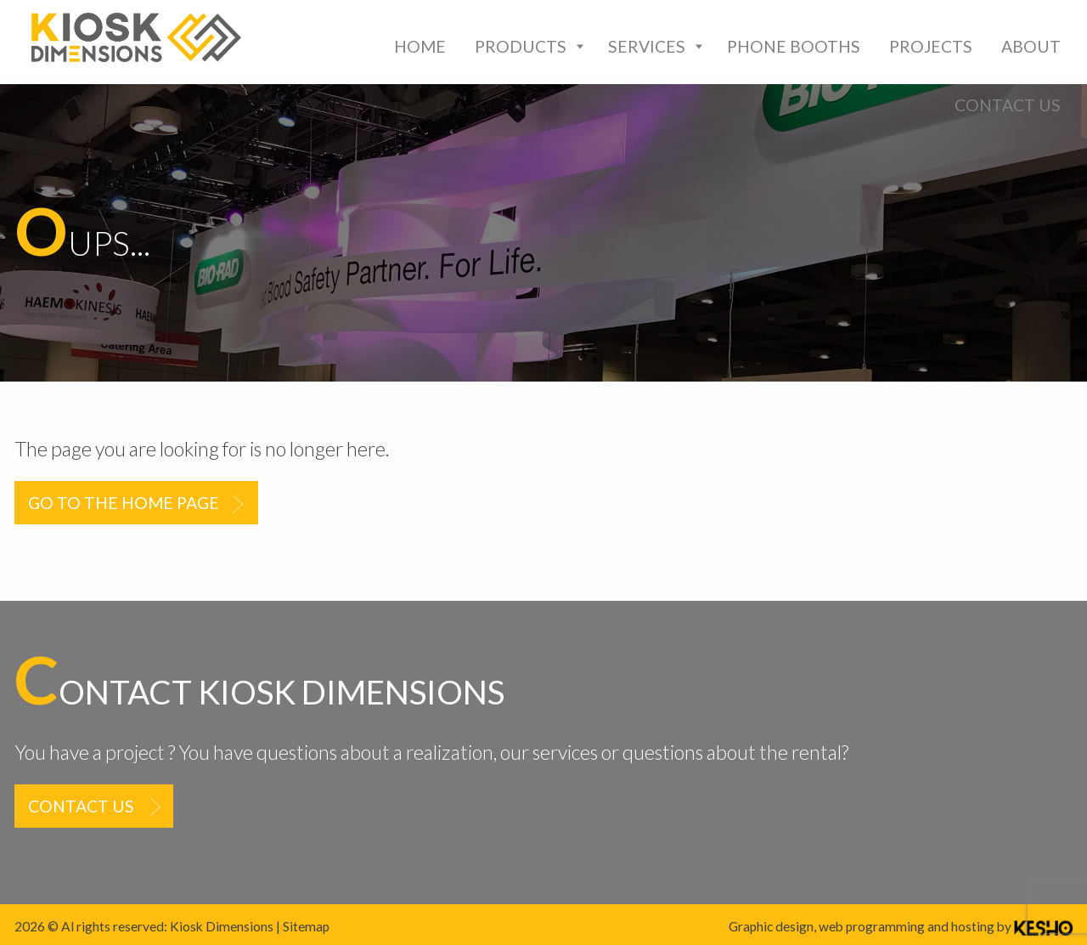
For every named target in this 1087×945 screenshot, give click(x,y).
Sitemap (306, 926)
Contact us (81, 806)
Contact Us (1008, 105)
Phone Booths (793, 46)
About (1031, 46)
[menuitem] (420, 46)
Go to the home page (123, 502)
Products (520, 46)
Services (646, 46)
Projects (930, 46)
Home (420, 46)
